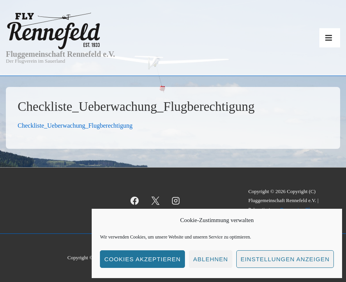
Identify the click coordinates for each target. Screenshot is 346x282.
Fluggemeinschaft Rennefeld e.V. (60, 54)
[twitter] (155, 200)
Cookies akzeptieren (142, 259)
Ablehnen (210, 259)
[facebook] (134, 200)
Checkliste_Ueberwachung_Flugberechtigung (75, 125)
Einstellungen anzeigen (285, 259)
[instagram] (175, 200)
